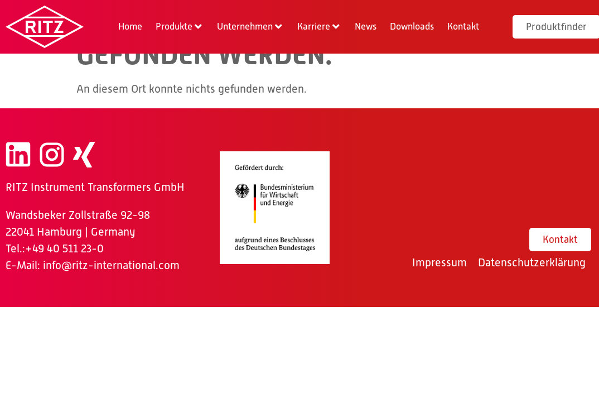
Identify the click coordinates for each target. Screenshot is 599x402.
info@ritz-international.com (111, 265)
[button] (179, 27)
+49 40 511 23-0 (64, 248)
